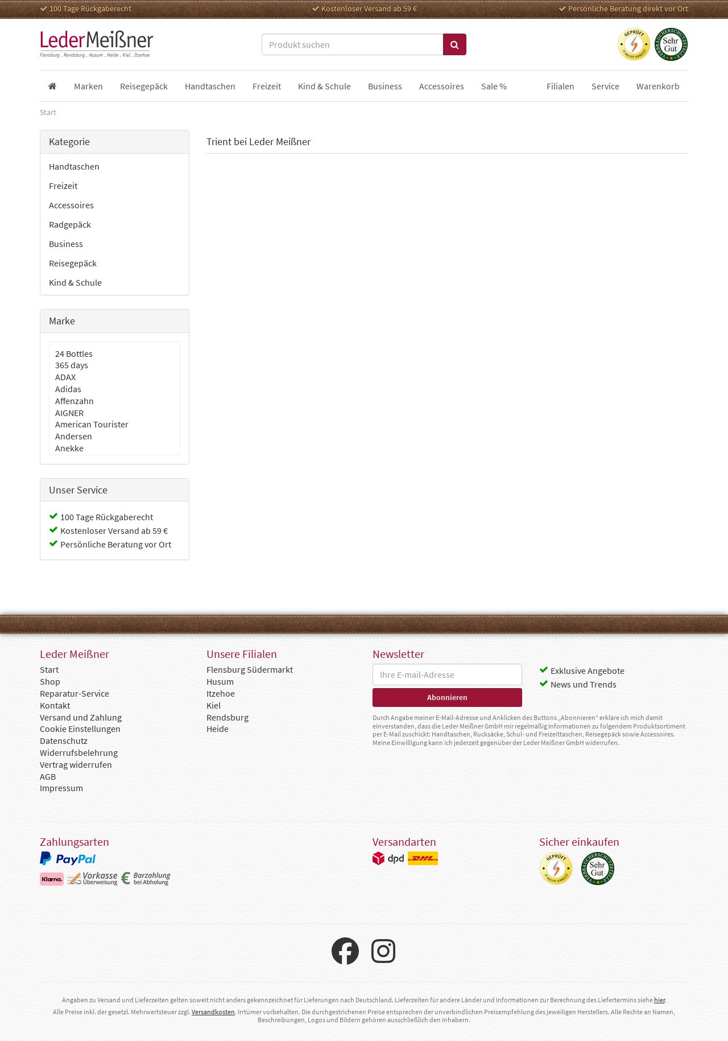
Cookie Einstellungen (80, 728)
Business (66, 243)
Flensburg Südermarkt (249, 669)
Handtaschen (74, 166)
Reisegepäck (73, 263)
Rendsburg (227, 717)
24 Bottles (74, 353)
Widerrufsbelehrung (79, 752)
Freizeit (63, 185)
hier (659, 999)
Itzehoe (220, 693)
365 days (71, 365)
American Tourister (92, 424)
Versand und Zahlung (81, 717)
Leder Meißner (97, 44)
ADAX (65, 376)
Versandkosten (213, 1011)
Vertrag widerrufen (76, 764)
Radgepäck (70, 224)
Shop (50, 681)
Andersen (73, 436)
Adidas (68, 388)
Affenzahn (74, 400)
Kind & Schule (75, 282)
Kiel (213, 705)
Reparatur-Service (74, 693)
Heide (217, 728)
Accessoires (71, 205)
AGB (48, 776)
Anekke (69, 448)
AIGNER (69, 412)
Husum (220, 681)
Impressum (61, 787)
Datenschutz (64, 740)
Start (49, 669)
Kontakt (55, 705)
